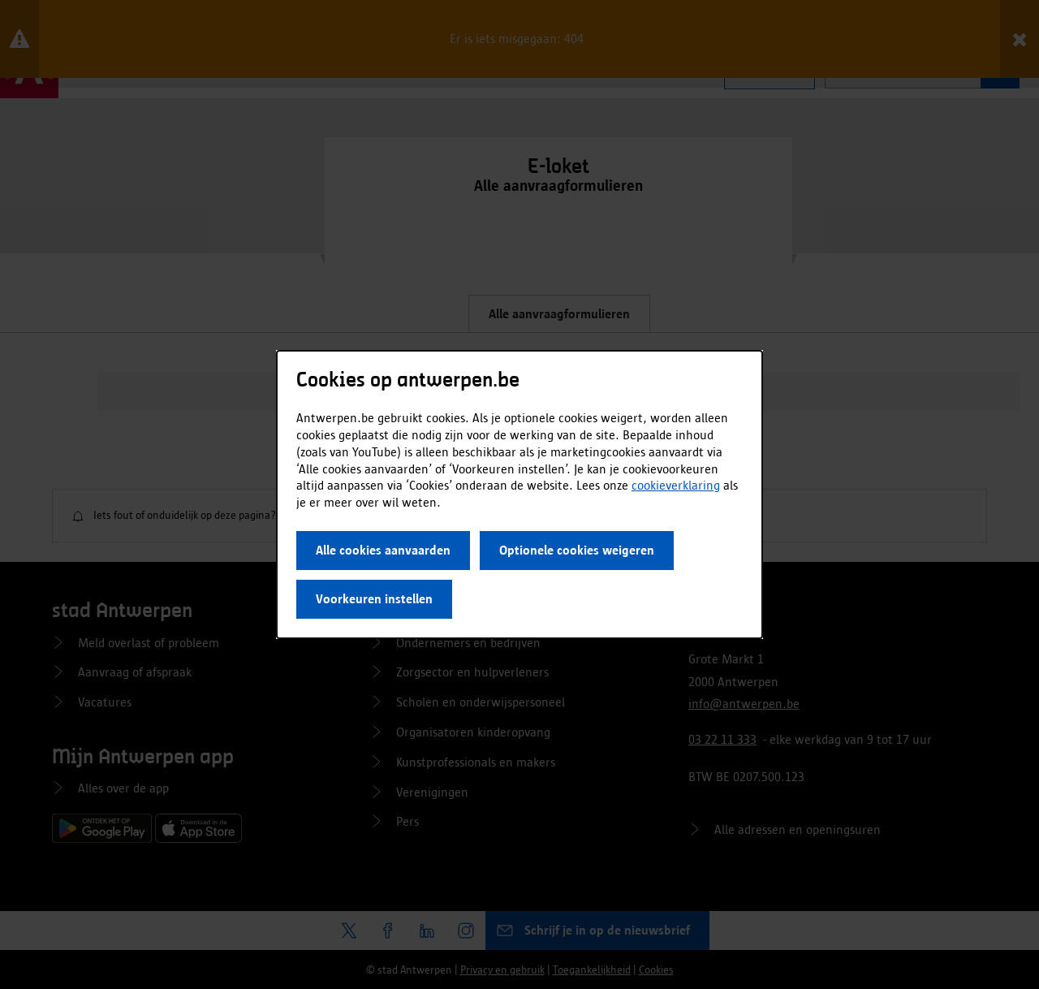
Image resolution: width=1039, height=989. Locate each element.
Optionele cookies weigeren (576, 550)
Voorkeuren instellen (374, 599)
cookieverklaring (676, 485)
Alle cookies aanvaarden (383, 550)
